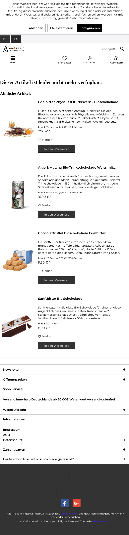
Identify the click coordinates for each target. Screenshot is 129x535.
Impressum (12, 430)
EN (16, 39)
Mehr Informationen (84, 18)
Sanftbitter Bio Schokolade (60, 299)
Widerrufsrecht (14, 410)
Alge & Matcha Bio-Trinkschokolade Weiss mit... (77, 167)
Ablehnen (36, 28)
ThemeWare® (101, 521)
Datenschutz (12, 440)
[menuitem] (116, 60)
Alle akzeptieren (61, 28)
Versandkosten (69, 513)
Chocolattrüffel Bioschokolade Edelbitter (72, 233)
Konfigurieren (90, 28)
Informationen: (14, 419)
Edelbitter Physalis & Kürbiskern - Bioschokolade (78, 102)
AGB (6, 435)
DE (5, 39)
